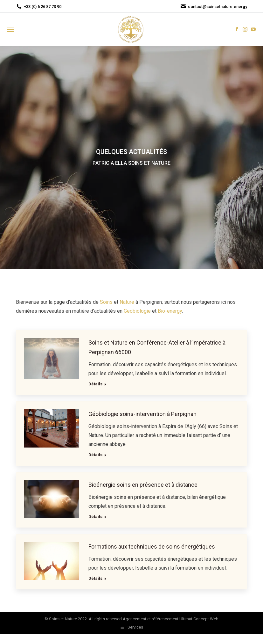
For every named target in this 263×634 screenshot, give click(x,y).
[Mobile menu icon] (10, 29)
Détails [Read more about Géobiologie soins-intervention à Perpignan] (95, 454)
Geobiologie (137, 311)
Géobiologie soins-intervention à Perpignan (142, 414)
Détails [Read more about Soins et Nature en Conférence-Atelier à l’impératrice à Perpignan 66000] (95, 384)
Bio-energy (170, 311)
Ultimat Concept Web (198, 618)
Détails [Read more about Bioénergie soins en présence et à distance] (95, 516)
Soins (106, 302)
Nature (127, 302)
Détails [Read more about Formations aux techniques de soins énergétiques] (95, 578)
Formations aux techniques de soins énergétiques (151, 546)
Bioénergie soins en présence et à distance (142, 484)
